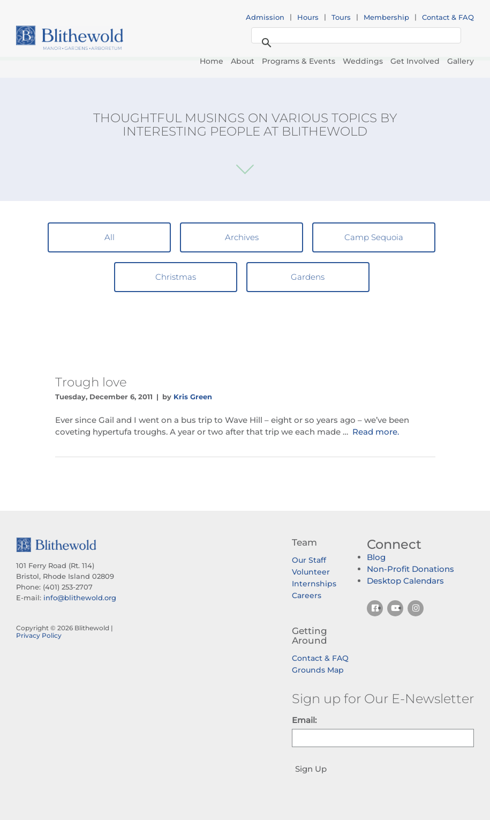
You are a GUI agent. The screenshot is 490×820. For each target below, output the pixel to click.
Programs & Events (298, 61)
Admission (265, 17)
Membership (386, 17)
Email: (304, 720)
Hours (308, 17)
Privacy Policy (39, 635)
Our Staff (309, 560)
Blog (376, 557)
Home (211, 61)
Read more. (375, 432)
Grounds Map (318, 670)
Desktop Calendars (405, 581)
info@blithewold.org (79, 597)
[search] (354, 36)
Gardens (308, 277)
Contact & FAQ (448, 17)
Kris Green (193, 396)
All (109, 237)
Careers (306, 595)
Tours (341, 17)
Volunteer (311, 572)
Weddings (363, 61)
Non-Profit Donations (410, 569)
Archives (242, 237)
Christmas (175, 277)
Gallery (460, 61)
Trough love (91, 382)
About (242, 61)
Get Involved (415, 61)
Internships (314, 583)
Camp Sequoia (373, 237)
